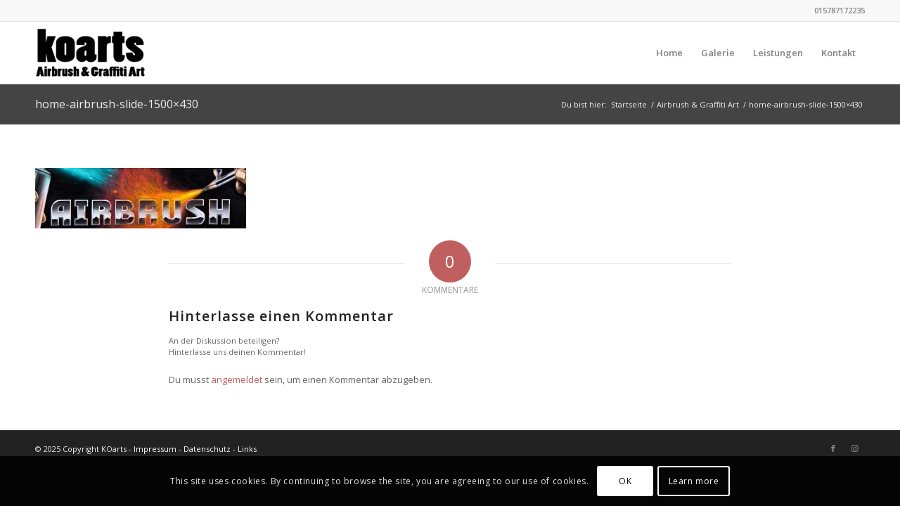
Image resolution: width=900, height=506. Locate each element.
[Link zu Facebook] (833, 448)
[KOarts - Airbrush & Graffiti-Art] (103, 53)
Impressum (155, 448)
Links (247, 448)
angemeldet (236, 379)
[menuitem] (669, 53)
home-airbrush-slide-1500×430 (116, 104)
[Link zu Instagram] (854, 448)
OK (625, 481)
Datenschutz (207, 448)
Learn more (694, 481)
